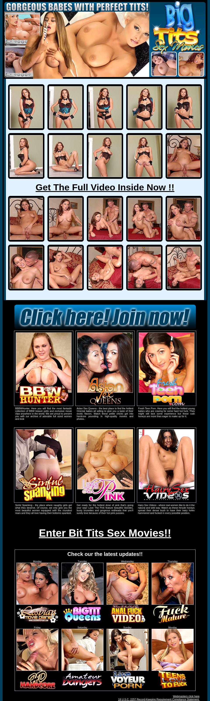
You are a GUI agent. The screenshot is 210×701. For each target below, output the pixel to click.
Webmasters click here (186, 696)
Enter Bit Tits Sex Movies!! (105, 533)
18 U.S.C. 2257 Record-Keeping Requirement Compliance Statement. (159, 699)
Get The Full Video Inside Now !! (105, 187)
